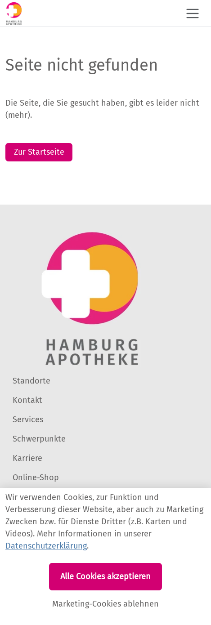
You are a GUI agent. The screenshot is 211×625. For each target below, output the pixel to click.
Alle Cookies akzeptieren (105, 576)
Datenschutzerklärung (46, 546)
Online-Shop (36, 477)
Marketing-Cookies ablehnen (105, 604)
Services (28, 419)
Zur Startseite (39, 152)
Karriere (27, 458)
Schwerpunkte (39, 439)
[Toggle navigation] (193, 13)
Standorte (31, 381)
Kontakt (27, 400)
